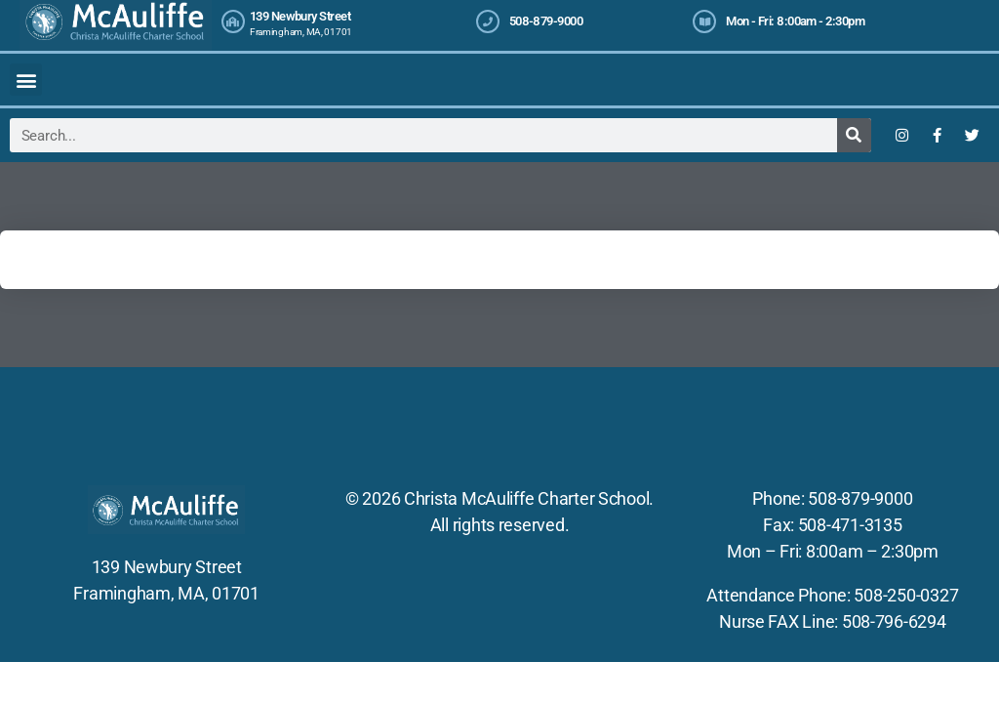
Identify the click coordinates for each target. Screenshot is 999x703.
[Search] (854, 135)
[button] (26, 79)
